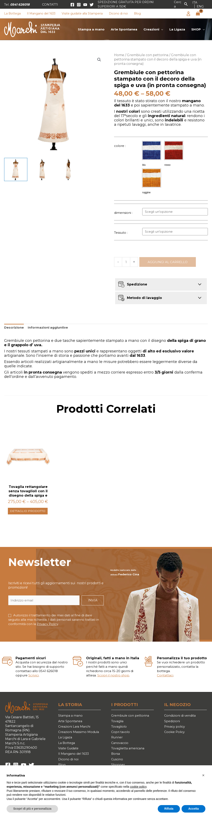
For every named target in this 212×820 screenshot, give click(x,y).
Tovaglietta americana (129, 757)
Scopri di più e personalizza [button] (32, 808)
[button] (50, 4)
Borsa (115, 762)
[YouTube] (85, 5)
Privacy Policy (47, 629)
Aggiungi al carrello (168, 262)
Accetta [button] (193, 808)
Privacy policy (175, 733)
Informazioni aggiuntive (48, 327)
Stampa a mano (71, 721)
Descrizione (14, 327)
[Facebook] (72, 5)
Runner (117, 745)
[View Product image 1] (15, 169)
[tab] (14, 327)
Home (119, 55)
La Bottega (67, 757)
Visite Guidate (69, 762)
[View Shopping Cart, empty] (198, 13)
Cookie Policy (175, 739)
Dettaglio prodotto (19, 514)
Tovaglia (118, 727)
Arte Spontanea (71, 727)
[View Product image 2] (42, 169)
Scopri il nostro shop (113, 680)
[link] (194, 2)
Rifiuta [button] (168, 808)
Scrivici (33, 680)
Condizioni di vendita (181, 721)
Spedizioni (172, 727)
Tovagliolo (119, 733)
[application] (161, 29)
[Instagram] (79, 5)
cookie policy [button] (138, 786)
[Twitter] (92, 5)
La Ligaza (65, 751)
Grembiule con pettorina (147, 55)
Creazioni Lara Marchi (75, 733)
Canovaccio (120, 751)
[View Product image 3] (68, 169)
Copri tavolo (121, 739)
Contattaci (165, 680)
